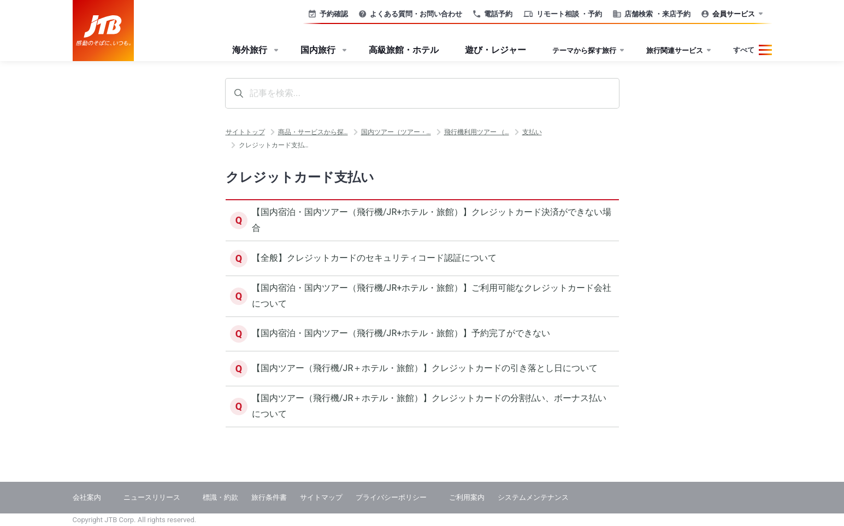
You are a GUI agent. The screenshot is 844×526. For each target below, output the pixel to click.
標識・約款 (220, 497)
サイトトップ (245, 132)
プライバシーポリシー (391, 497)
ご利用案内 (467, 497)
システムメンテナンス (533, 497)
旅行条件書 (269, 497)
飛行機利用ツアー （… (476, 132)
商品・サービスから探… (313, 132)
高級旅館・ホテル (404, 50)
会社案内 (87, 497)
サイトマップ (321, 497)
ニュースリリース (151, 497)
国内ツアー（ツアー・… (396, 132)
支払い (532, 132)
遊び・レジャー (495, 50)
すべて (743, 50)
